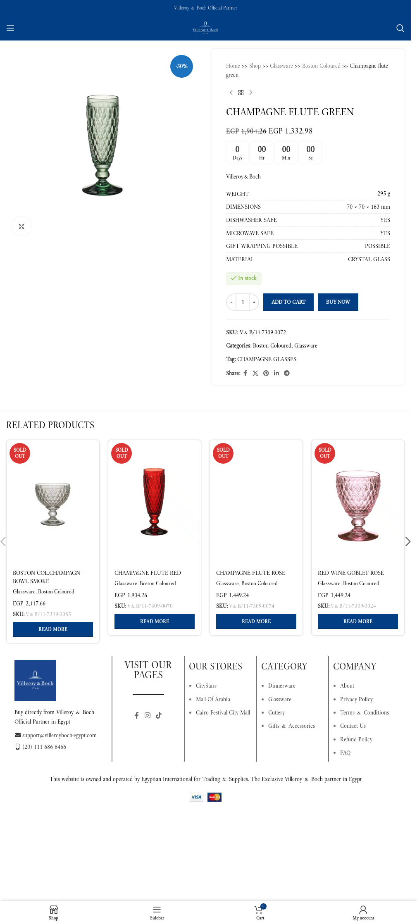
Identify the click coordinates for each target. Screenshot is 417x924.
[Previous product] (231, 93)
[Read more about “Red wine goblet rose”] (358, 621)
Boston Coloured (321, 65)
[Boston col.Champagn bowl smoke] (53, 502)
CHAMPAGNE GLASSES (266, 359)
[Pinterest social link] (266, 373)
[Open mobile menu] (10, 28)
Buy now (338, 301)
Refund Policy (356, 739)
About (347, 685)
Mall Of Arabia (213, 699)
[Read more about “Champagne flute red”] (154, 621)
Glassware (281, 65)
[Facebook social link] (245, 373)
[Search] (400, 28)
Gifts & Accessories (291, 725)
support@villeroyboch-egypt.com (55, 735)
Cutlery (276, 712)
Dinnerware (281, 685)
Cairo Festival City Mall (223, 712)
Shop (255, 65)
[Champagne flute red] (154, 502)
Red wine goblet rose (351, 572)
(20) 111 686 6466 (40, 746)
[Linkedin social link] (276, 373)
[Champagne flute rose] (256, 502)
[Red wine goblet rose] (358, 502)
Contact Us (353, 725)
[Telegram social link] (286, 373)
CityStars (206, 685)
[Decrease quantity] (231, 302)
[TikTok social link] (158, 715)
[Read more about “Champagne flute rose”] (256, 621)
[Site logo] (205, 27)
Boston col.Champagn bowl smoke (46, 577)
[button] (408, 541)
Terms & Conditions (364, 712)
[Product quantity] (242, 302)
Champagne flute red (147, 572)
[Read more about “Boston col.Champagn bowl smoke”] (53, 629)
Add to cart (288, 301)
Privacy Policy (356, 699)
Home (233, 65)
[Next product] (251, 93)
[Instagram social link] (147, 715)
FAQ (345, 752)
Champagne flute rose (250, 572)
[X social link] (255, 373)
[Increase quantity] (254, 302)
